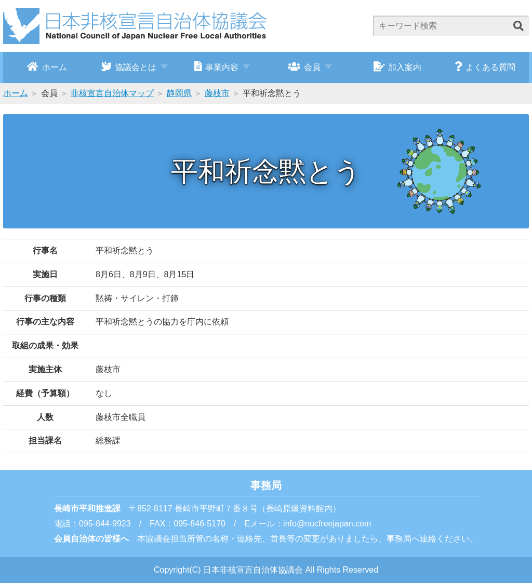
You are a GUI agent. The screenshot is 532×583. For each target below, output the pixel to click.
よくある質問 (485, 66)
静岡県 (179, 93)
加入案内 (398, 66)
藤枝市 (217, 93)
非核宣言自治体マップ (112, 93)
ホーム (47, 66)
